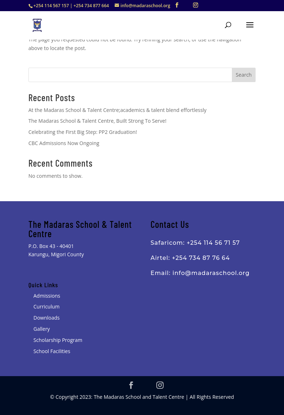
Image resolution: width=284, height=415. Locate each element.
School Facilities (51, 351)
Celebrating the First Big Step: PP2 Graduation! (82, 131)
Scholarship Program (57, 340)
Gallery (41, 328)
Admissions (46, 295)
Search (244, 74)
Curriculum (46, 306)
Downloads (46, 317)
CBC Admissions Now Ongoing (63, 143)
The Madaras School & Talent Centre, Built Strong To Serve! (97, 120)
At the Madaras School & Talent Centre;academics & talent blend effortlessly (117, 110)
